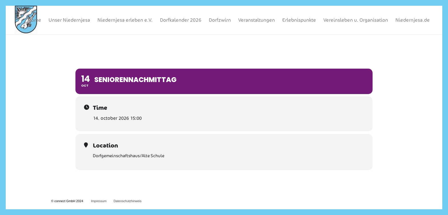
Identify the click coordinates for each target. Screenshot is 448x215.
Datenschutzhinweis (127, 201)
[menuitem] (34, 20)
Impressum (99, 201)
